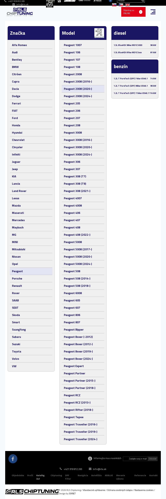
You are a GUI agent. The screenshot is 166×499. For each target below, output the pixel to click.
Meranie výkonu (120, 477)
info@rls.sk (22, 4)
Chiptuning (56, 475)
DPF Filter (68, 477)
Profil (30, 475)
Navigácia (83, 475)
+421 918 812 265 (72, 469)
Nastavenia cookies (144, 490)
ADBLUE (109, 475)
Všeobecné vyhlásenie (94, 490)
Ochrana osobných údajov (120, 490)
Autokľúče (96, 475)
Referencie (140, 475)
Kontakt (153, 475)
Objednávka (18, 475)
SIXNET (72, 493)
